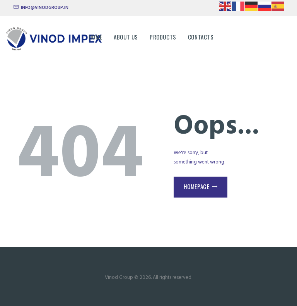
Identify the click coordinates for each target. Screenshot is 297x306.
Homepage (197, 186)
